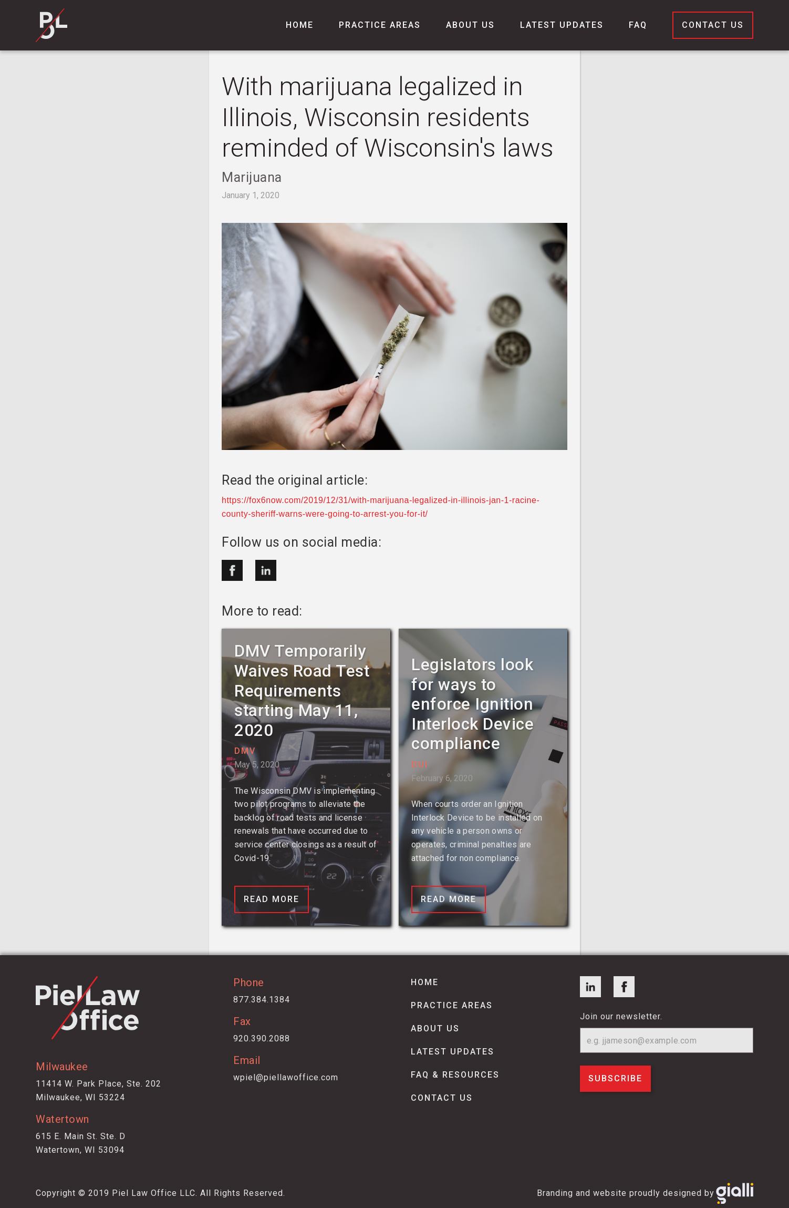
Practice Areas (380, 25)
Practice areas (452, 1005)
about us (435, 1028)
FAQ (638, 25)
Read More (271, 899)
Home (300, 25)
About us (470, 25)
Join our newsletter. (621, 1016)
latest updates (452, 1052)
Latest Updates (562, 25)
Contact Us (713, 25)
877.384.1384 (261, 1000)
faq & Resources (455, 1075)
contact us (442, 1098)
